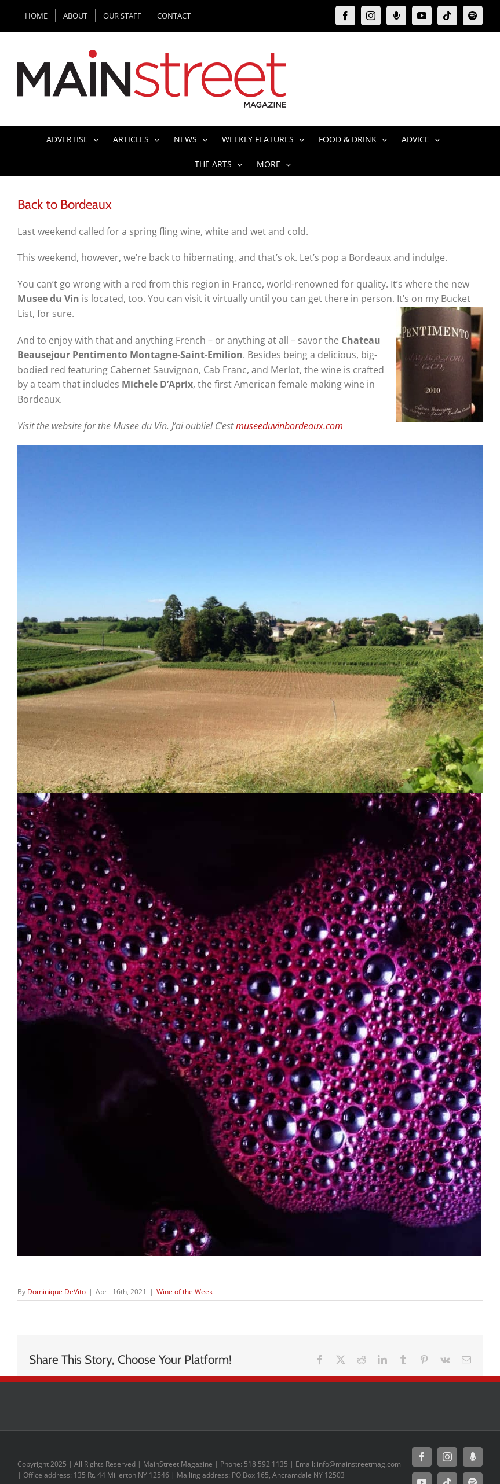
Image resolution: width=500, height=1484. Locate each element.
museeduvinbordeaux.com (289, 425)
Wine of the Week (184, 1292)
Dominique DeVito (56, 1292)
